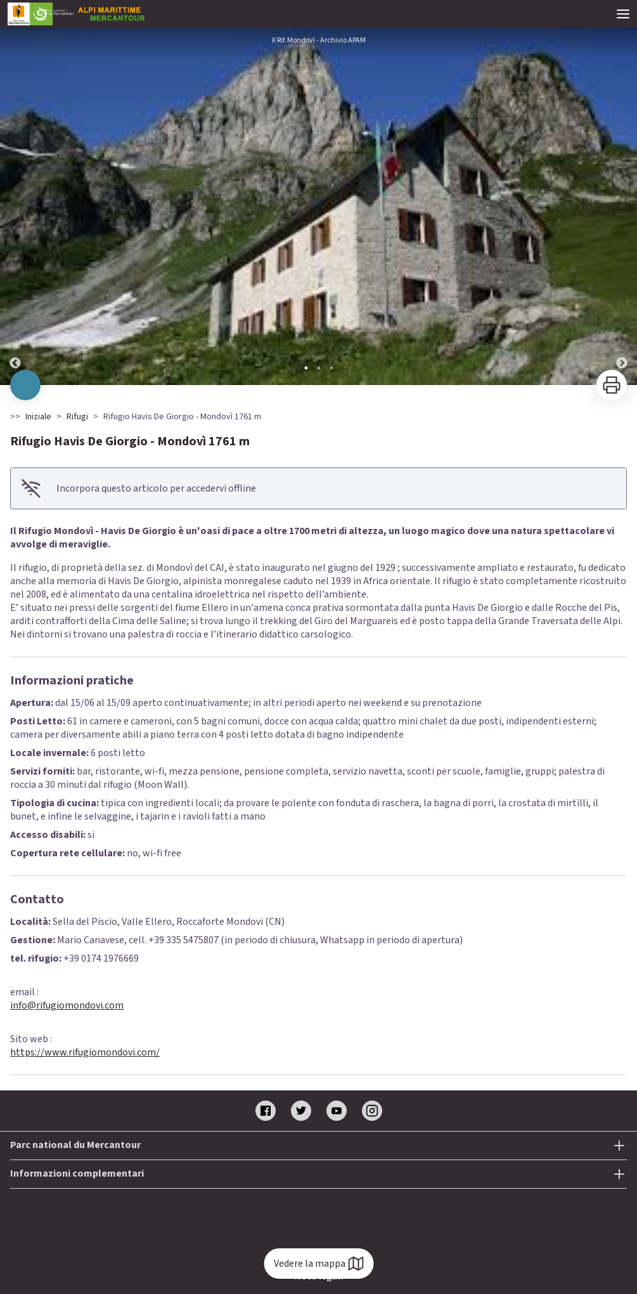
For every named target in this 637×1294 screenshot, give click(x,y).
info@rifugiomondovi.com (67, 1005)
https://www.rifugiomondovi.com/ (85, 1052)
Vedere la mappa (318, 1263)
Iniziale (38, 416)
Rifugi (77, 416)
